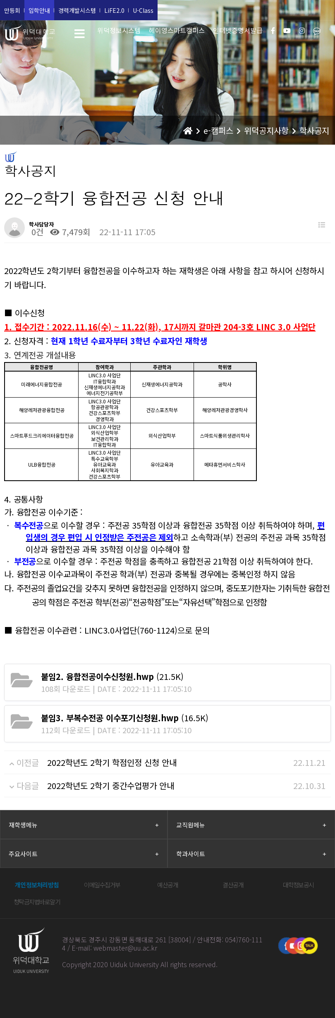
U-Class (143, 10)
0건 (36, 232)
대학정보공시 (298, 884)
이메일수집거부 (102, 884)
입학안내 (39, 10)
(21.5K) (112, 676)
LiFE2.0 (114, 10)
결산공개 (233, 884)
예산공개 (167, 884)
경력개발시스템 (77, 10)
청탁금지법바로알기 (37, 901)
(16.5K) (124, 718)
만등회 (12, 10)
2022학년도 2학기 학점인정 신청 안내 (112, 762)
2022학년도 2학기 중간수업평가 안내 (110, 786)
